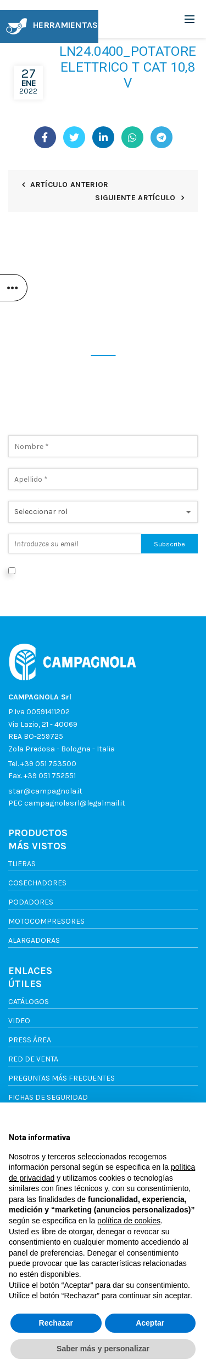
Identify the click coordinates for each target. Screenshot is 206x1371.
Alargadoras (34, 940)
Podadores (30, 902)
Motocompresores (46, 921)
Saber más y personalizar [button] (103, 1348)
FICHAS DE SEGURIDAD (48, 1097)
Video (19, 1020)
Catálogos (28, 1001)
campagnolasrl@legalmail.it (74, 803)
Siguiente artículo (135, 197)
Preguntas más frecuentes (61, 1078)
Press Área (29, 1040)
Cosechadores (37, 883)
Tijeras (22, 863)
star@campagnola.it (45, 791)
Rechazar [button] (56, 1323)
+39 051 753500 (48, 763)
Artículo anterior (69, 184)
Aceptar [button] (150, 1323)
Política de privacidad (46, 582)
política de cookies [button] (128, 1220)
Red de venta (33, 1059)
